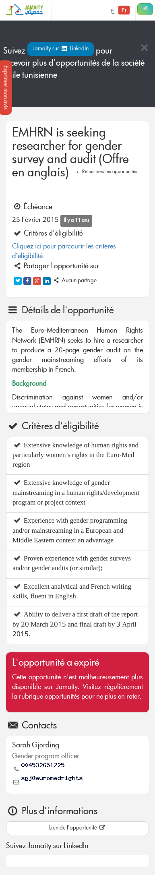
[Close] (144, 48)
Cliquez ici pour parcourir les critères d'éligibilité (64, 252)
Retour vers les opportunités (105, 172)
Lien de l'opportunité (77, 828)
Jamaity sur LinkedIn (61, 49)
